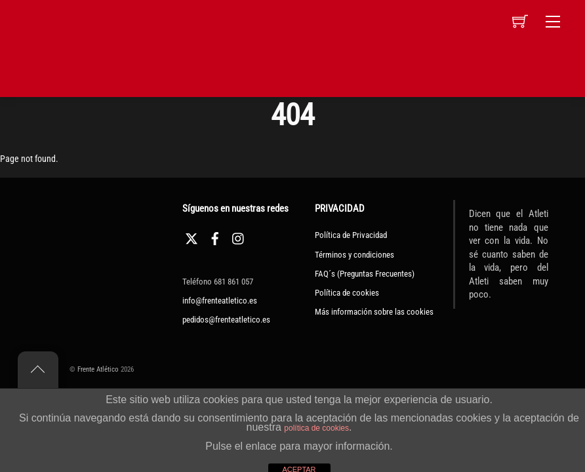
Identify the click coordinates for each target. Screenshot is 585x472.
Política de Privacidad (351, 235)
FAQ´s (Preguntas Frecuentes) (364, 274)
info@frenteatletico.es (219, 300)
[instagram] (239, 237)
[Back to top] (38, 369)
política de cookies (316, 428)
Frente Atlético (98, 369)
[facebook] (215, 237)
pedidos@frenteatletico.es (226, 319)
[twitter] (191, 237)
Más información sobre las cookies (374, 312)
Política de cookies (347, 293)
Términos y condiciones (354, 255)
